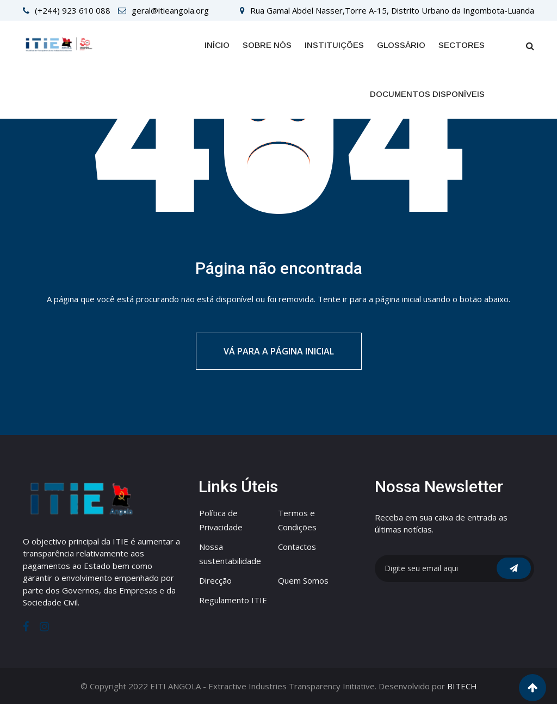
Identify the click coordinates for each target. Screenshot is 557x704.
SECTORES (461, 45)
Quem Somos (303, 580)
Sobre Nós (267, 45)
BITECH (462, 686)
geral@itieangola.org (170, 10)
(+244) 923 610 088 (72, 10)
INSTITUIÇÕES (334, 45)
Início (217, 45)
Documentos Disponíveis (427, 94)
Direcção (215, 580)
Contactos (297, 546)
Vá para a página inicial (279, 351)
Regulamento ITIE (233, 600)
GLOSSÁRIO (401, 45)
